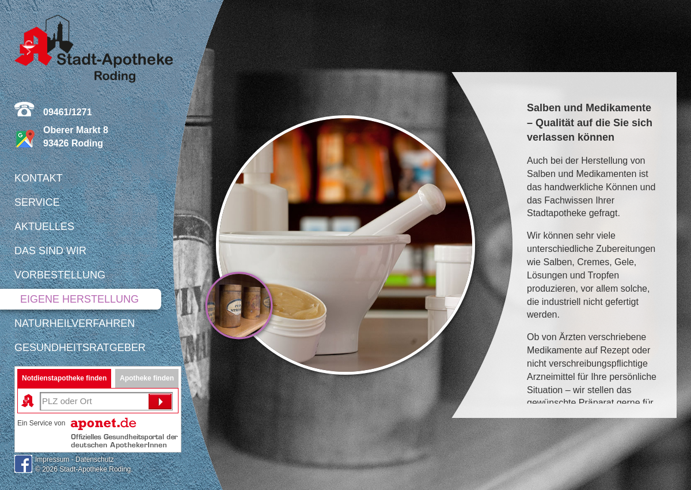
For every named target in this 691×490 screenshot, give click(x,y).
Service (37, 202)
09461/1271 (67, 112)
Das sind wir (50, 251)
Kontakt (38, 178)
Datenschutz (94, 459)
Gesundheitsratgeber (80, 347)
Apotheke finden (147, 378)
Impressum (52, 459)
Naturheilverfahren (74, 323)
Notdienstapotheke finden (64, 378)
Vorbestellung (59, 275)
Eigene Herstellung (79, 299)
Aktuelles (44, 226)
